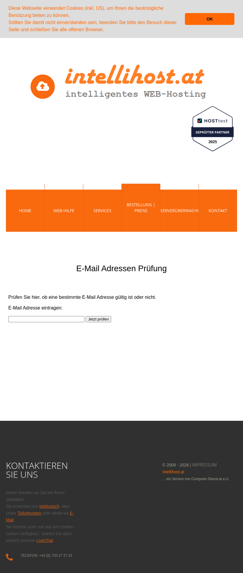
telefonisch (49, 504)
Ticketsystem (29, 511)
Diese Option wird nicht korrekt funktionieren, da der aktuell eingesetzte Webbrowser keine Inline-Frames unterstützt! (121, 335)
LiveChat (45, 538)
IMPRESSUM (204, 464)
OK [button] (210, 19)
